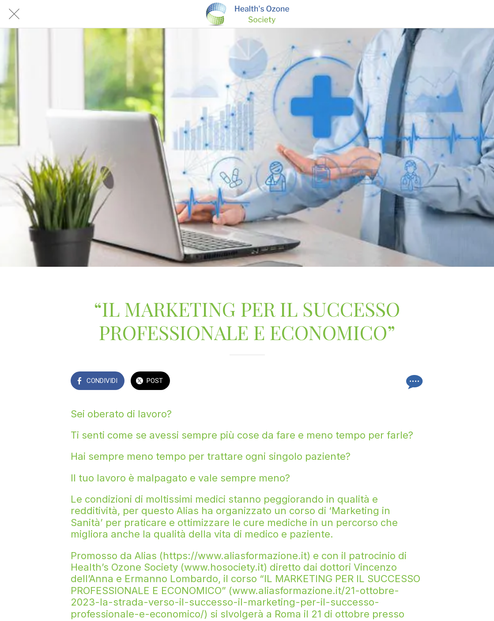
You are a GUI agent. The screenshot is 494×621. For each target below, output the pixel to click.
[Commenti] (413, 381)
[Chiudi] (14, 14)
